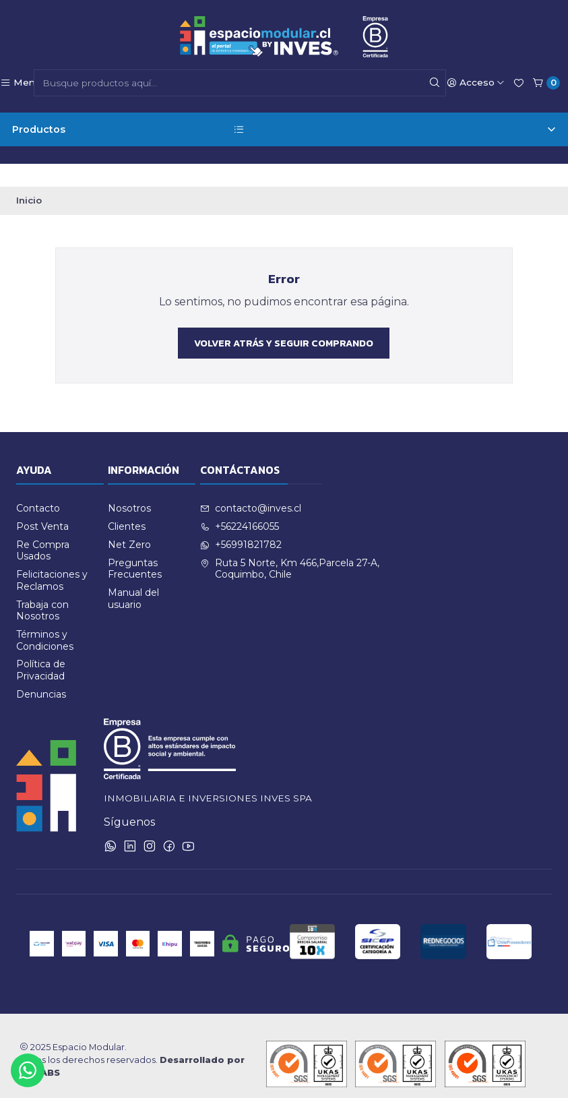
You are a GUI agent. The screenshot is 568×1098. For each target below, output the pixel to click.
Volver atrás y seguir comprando (283, 319)
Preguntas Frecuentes (135, 545)
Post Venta (42, 503)
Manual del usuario (133, 575)
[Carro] (546, 83)
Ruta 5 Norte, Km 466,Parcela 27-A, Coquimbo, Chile (289, 545)
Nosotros (129, 485)
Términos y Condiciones (44, 617)
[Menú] (20, 83)
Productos (284, 129)
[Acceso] (475, 83)
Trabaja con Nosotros (42, 587)
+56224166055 (239, 503)
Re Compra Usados (42, 528)
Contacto (38, 485)
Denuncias (41, 671)
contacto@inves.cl (250, 485)
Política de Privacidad (40, 647)
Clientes (127, 503)
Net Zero (129, 522)
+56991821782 (241, 522)
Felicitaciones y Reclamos (52, 557)
